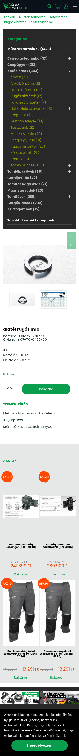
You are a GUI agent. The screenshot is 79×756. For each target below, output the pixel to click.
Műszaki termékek (32, 17)
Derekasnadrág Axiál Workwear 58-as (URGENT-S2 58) (57, 654)
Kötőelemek (58, 17)
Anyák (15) (19, 77)
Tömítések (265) (21, 196)
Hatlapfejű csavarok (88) (31, 108)
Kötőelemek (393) (23, 71)
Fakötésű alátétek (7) (28, 102)
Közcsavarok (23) (25, 152)
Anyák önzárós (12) (26, 83)
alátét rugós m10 (43, 22)
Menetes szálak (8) (26, 134)
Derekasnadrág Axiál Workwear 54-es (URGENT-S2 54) (21, 654)
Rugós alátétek (15, 22)
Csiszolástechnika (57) (27, 58)
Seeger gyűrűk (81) (26, 140)
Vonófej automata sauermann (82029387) (58, 545)
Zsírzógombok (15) (23, 209)
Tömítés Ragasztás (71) (27, 184)
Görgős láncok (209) (25, 203)
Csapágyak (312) (22, 64)
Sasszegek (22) (23, 127)
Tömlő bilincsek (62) (27, 165)
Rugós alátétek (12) (26, 96)
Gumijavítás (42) (22, 178)
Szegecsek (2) (22, 115)
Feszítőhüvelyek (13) (27, 121)
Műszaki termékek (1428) (29, 49)
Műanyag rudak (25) (25, 190)
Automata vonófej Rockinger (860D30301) (21, 545)
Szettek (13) (20, 159)
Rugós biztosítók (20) (28, 146)
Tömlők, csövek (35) (25, 171)
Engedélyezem (39, 745)
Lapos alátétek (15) (26, 90)
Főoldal (9, 17)
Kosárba (46, 389)
